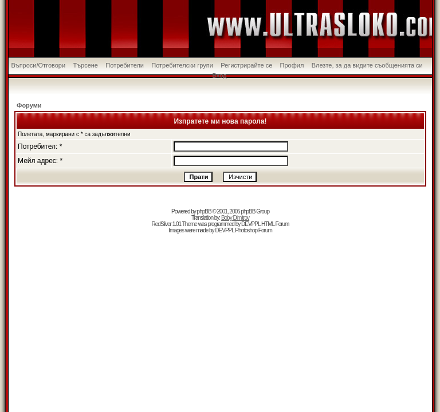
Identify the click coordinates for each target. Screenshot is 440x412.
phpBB (204, 211)
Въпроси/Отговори (38, 65)
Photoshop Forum (253, 230)
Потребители (124, 65)
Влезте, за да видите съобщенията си (367, 65)
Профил (292, 65)
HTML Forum (275, 224)
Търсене (85, 65)
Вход (220, 75)
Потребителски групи (182, 65)
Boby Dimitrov (235, 218)
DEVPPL (250, 224)
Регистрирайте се (246, 65)
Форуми (29, 105)
